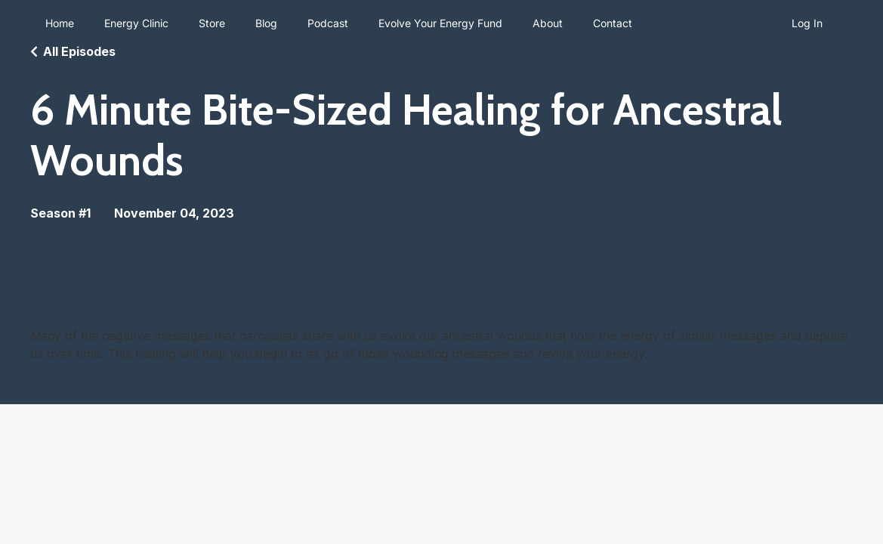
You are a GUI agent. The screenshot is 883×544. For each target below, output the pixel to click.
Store (212, 23)
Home (59, 23)
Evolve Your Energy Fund (440, 23)
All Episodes (79, 51)
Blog (266, 23)
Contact (612, 23)
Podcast (327, 23)
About (548, 23)
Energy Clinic (136, 23)
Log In (807, 23)
